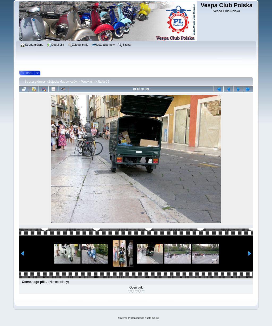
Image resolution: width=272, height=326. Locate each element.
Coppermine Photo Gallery (145, 318)
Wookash (88, 81)
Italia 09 (103, 81)
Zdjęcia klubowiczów (63, 81)
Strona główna (34, 81)
